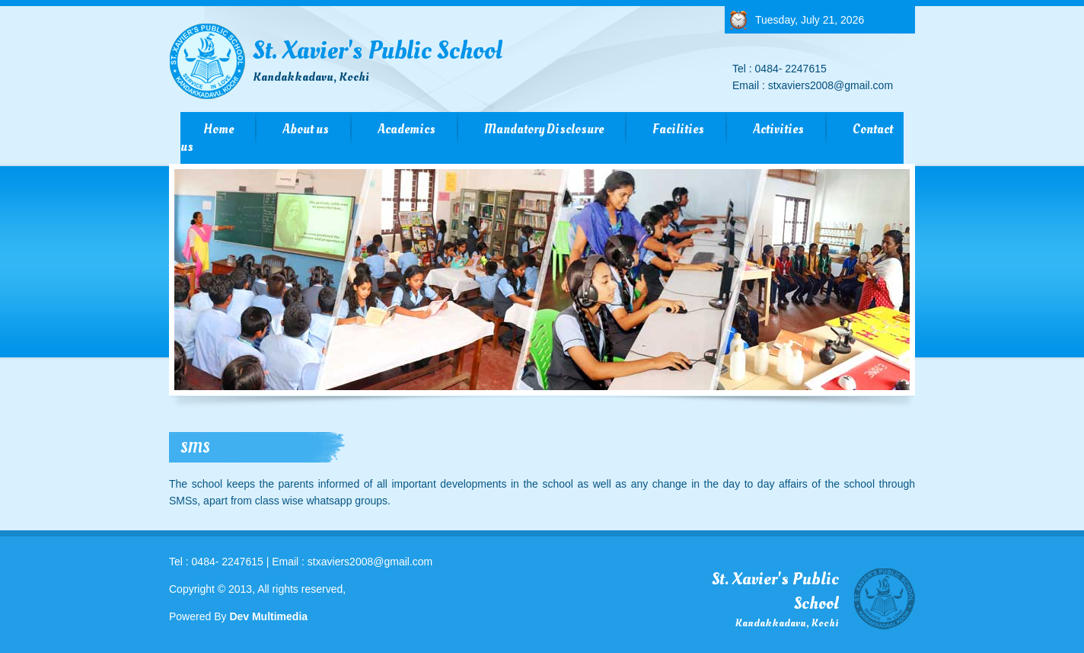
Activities (778, 129)
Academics (406, 129)
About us (305, 129)
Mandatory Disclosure (544, 129)
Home (218, 129)
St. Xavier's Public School (377, 59)
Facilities (678, 129)
